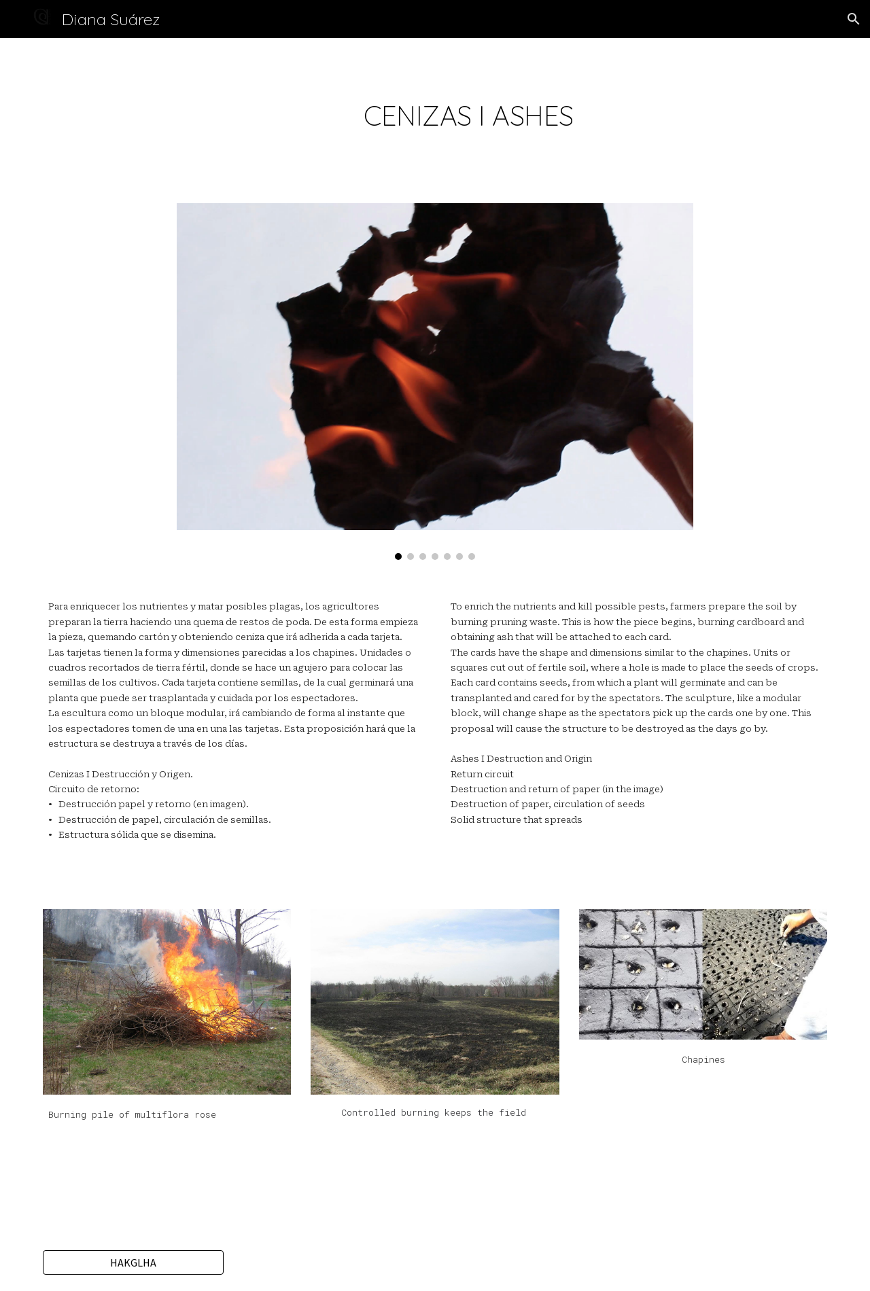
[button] (853, 19)
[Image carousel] (435, 381)
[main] (468, 112)
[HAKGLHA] (133, 1262)
